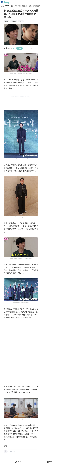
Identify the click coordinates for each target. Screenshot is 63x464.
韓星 (12, 6)
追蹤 (19, 48)
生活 (30, 6)
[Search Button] (42, 6)
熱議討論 (24, 6)
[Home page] (6, 2)
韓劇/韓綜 (18, 6)
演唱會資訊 (36, 6)
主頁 (2, 6)
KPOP (7, 6)
